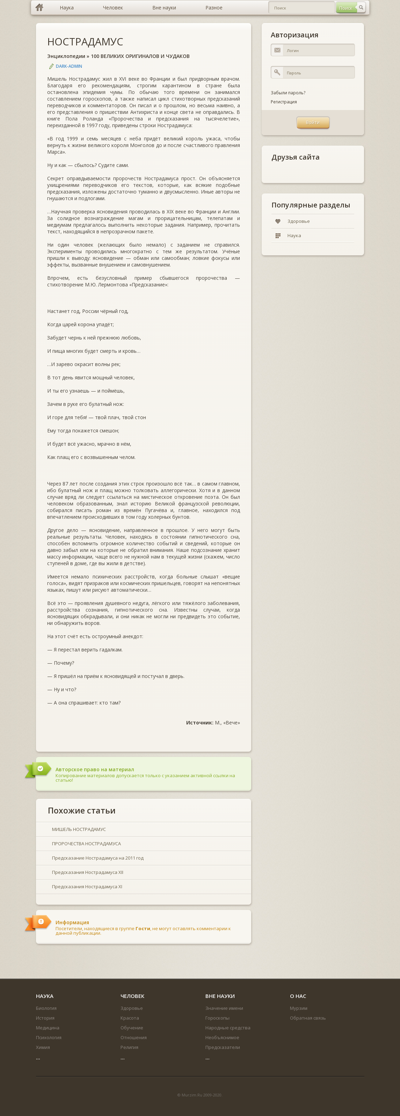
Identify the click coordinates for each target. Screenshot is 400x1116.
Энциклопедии (66, 56)
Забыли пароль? (288, 93)
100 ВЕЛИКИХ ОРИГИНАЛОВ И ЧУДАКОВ (140, 56)
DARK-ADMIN (69, 66)
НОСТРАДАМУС (85, 41)
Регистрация (284, 102)
